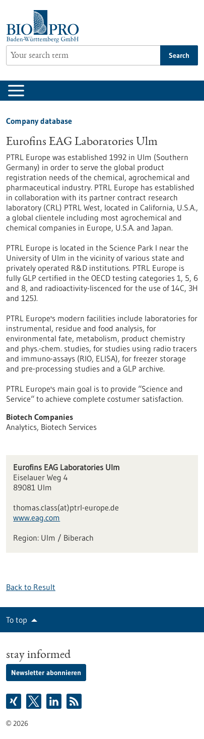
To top (16, 620)
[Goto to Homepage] (45, 26)
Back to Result (30, 587)
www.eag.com (36, 517)
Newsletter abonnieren (46, 672)
